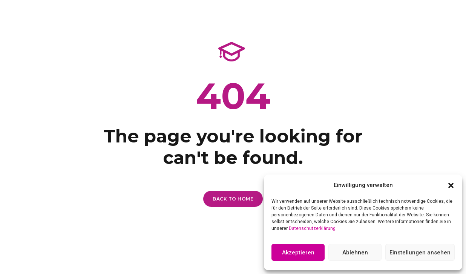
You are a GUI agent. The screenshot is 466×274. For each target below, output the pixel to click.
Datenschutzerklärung (312, 228)
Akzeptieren (298, 252)
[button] (451, 185)
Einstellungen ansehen (420, 252)
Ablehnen (355, 252)
